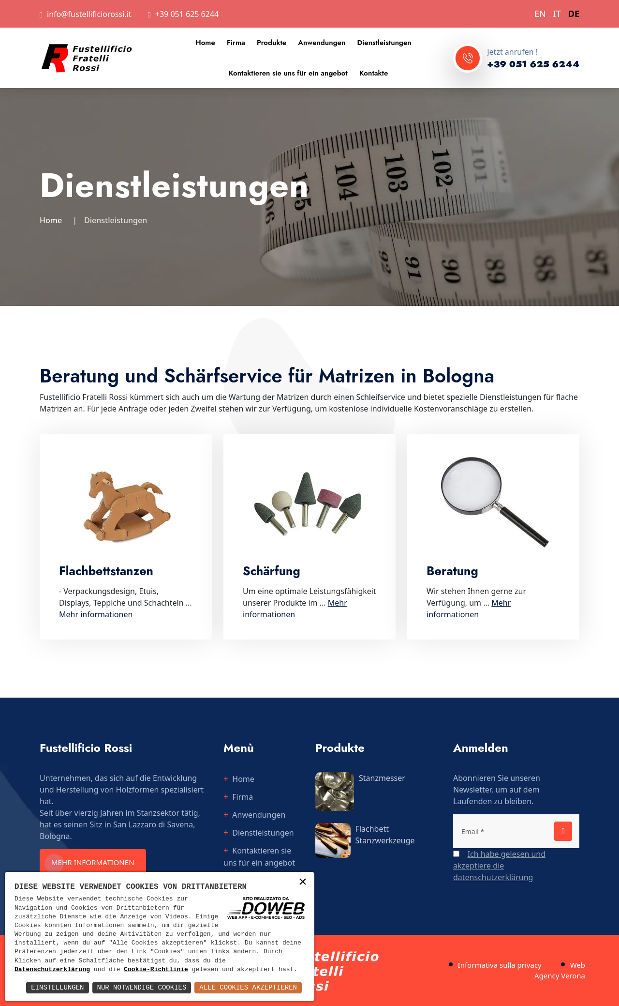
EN (540, 13)
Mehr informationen (98, 862)
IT (557, 13)
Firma (236, 42)
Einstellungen (57, 987)
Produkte (271, 42)
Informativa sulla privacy (500, 965)
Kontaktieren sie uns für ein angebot (288, 73)
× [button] (302, 883)
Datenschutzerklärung (52, 969)
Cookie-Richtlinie (156, 969)
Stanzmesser (382, 778)
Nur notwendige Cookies (142, 987)
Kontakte (373, 73)
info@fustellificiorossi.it (89, 14)
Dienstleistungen (384, 42)
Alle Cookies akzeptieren (248, 987)
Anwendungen (321, 42)
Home (205, 42)
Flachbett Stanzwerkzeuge (385, 834)
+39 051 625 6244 (187, 14)
